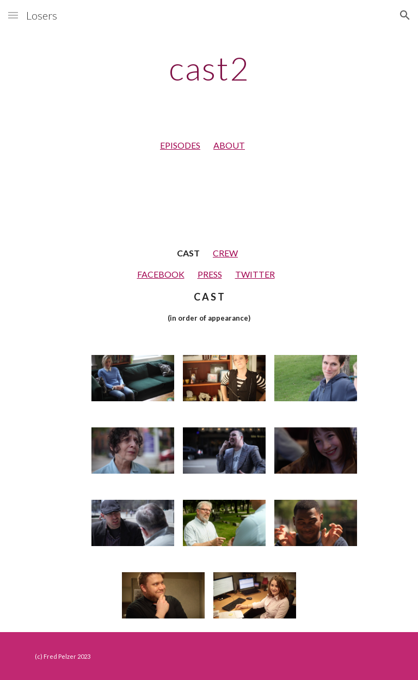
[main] (208, 68)
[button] (13, 15)
